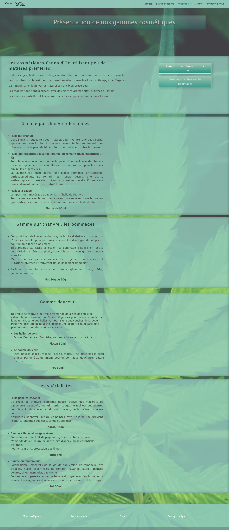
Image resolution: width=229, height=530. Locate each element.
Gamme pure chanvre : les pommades (185, 89)
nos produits (185, 4)
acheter (199, 4)
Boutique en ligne (177, 516)
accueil (148, 4)
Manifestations (79, 516)
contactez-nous (215, 4)
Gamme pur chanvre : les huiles (185, 66)
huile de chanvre (165, 4)
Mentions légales (32, 516)
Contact (123, 516)
